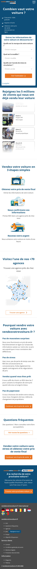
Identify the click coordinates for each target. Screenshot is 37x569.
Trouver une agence (17, 312)
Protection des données (12, 553)
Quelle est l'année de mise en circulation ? (14, 64)
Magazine (8, 560)
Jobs (6, 531)
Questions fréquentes (11, 526)
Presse (7, 534)
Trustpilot (5, 83)
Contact (7, 544)
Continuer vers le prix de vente (18, 406)
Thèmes (7, 563)
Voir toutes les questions (18, 432)
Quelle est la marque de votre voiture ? (18, 44)
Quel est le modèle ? (11, 54)
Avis (6, 523)
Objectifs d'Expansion (11, 537)
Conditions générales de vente (14, 547)
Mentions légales (10, 550)
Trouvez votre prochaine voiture (18, 491)
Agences (7, 529)
